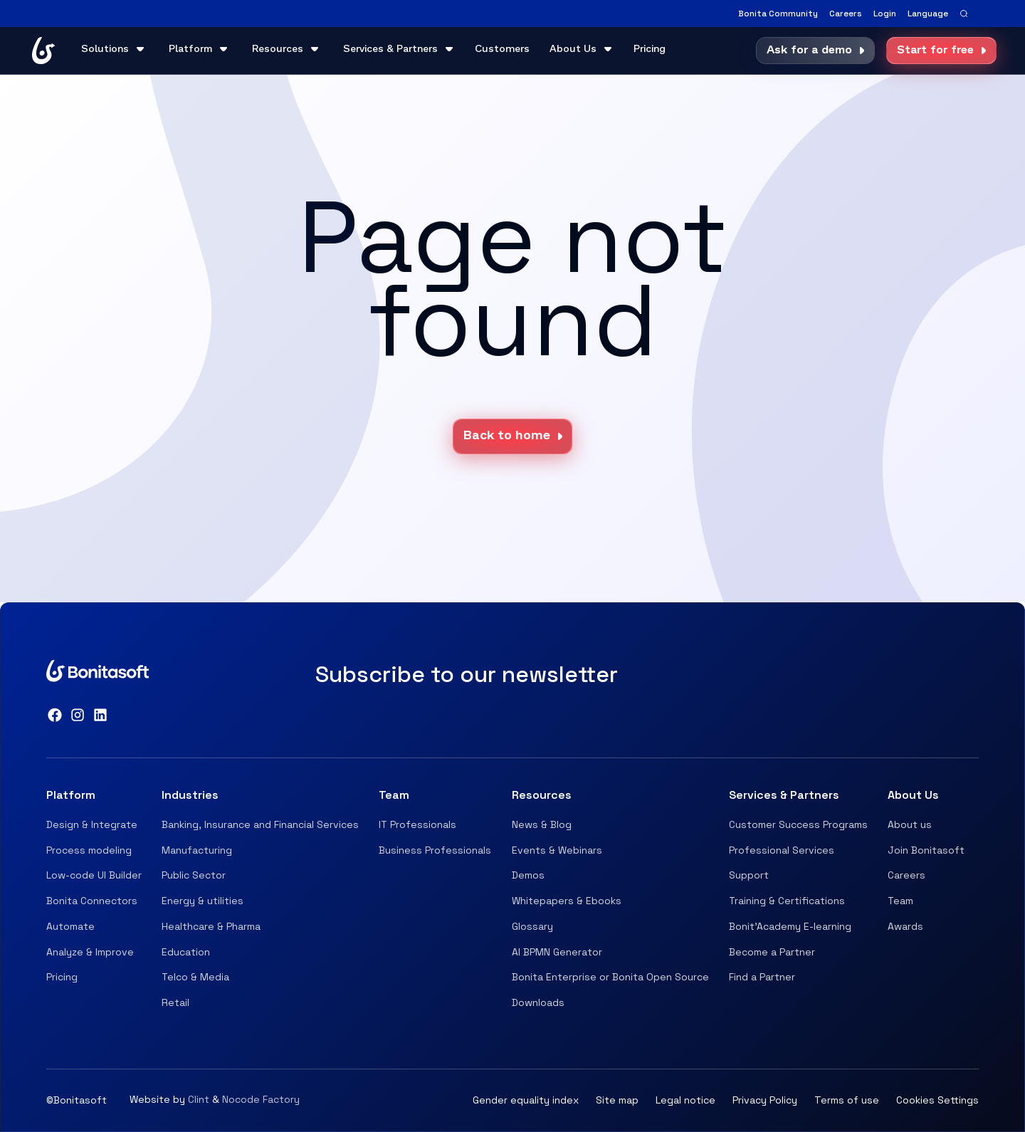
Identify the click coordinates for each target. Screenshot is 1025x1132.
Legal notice (685, 1100)
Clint (198, 1099)
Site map (617, 1100)
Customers (502, 49)
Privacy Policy (764, 1100)
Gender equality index (526, 1100)
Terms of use (846, 1100)
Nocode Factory (261, 1099)
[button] (928, 13)
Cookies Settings (937, 1100)
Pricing (650, 49)
